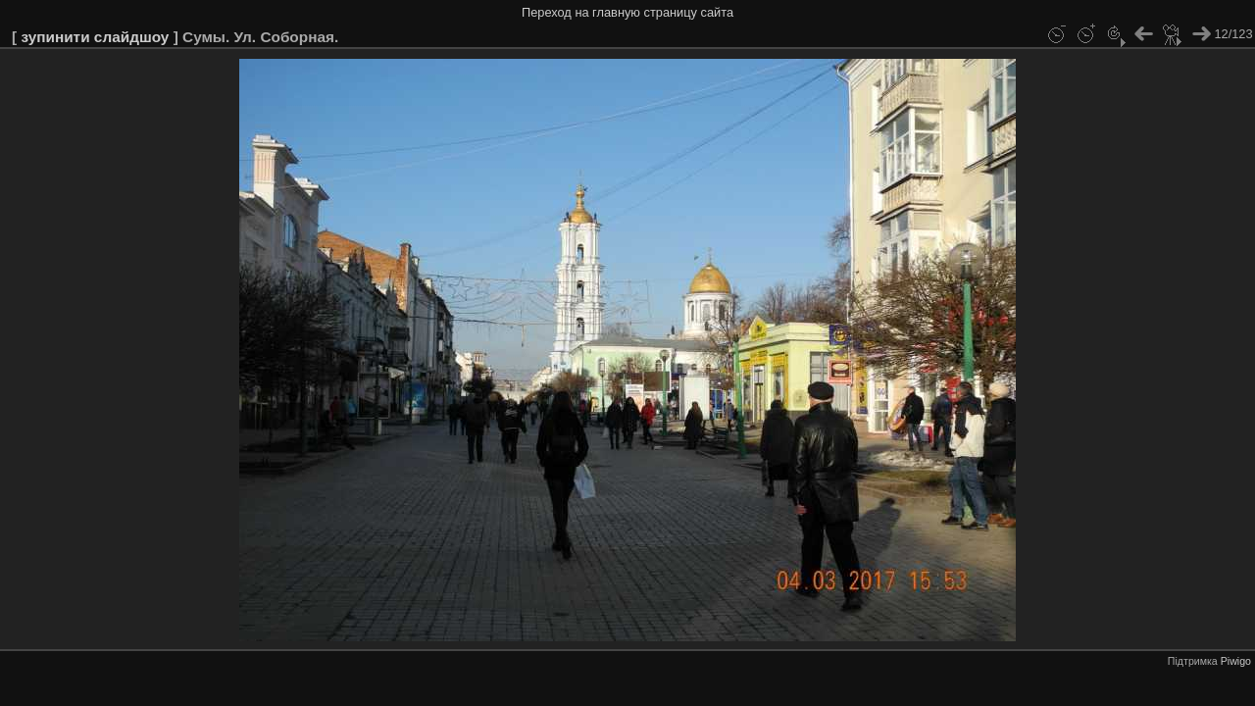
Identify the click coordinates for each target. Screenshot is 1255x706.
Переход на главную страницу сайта (627, 12)
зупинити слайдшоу (95, 36)
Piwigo (1236, 661)
